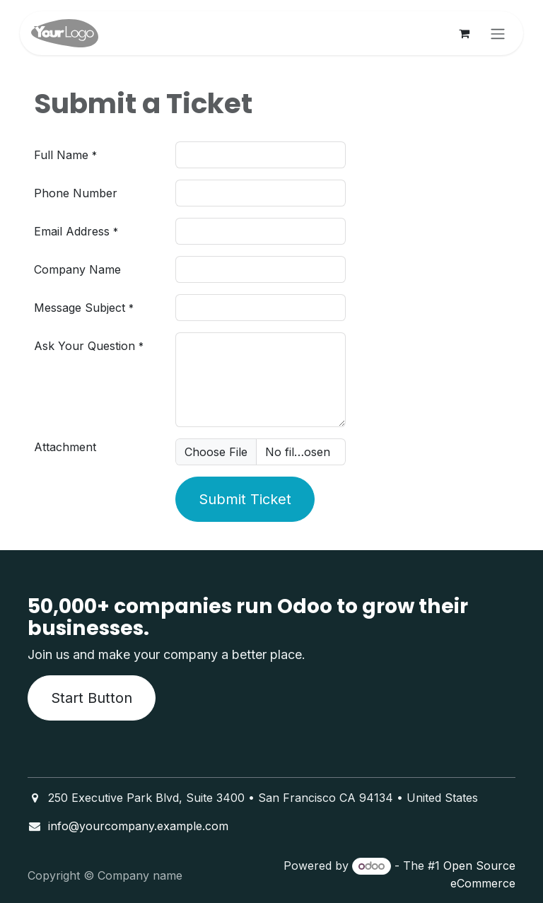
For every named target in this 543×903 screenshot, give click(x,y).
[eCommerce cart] (464, 33)
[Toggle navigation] (498, 33)
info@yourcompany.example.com (138, 826)
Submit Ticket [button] (245, 499)
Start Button (91, 697)
